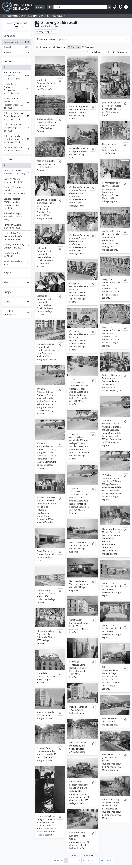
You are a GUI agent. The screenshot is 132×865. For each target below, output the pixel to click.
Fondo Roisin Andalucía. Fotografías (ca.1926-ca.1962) (16, 89)
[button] (115, 7)
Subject (8, 292)
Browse (39, 7)
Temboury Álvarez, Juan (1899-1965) (16, 226)
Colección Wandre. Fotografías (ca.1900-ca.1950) (16, 127)
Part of (8, 61)
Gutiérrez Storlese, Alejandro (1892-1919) (16, 172)
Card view (74, 47)
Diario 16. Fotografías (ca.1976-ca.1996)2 (16, 149)
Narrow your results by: (16, 25)
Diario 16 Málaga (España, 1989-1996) (16, 180)
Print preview (43, 47)
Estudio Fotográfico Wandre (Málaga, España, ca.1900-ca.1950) (16, 203)
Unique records (16, 42)
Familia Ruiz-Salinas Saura (16, 263)
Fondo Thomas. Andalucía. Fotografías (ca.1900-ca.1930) (16, 103)
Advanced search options (52, 39)
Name (7, 273)
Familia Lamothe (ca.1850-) (16, 255)
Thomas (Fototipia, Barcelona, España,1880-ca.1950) (16, 190)
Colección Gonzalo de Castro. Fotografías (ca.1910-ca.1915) (16, 116)
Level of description (10, 312)
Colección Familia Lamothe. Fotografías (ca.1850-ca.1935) (16, 139)
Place (7, 282)
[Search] (80, 7)
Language (9, 35)
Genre (7, 301)
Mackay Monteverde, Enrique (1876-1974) (16, 246)
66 (102, 860)
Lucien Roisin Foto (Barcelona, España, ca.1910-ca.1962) (16, 236)
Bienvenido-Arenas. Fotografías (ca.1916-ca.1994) (16, 75)
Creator (8, 159)
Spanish (16, 48)
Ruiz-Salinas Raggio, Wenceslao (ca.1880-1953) (16, 216)
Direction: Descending (118, 52)
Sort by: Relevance (95, 52)
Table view (88, 47)
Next (109, 860)
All (5, 67)
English (16, 53)
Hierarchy (59, 47)
